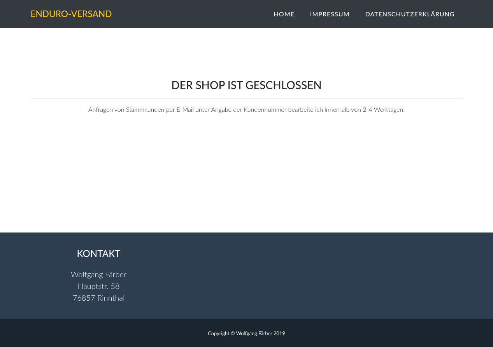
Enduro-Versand (88, 14)
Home (284, 14)
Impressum (330, 14)
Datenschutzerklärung (409, 14)
